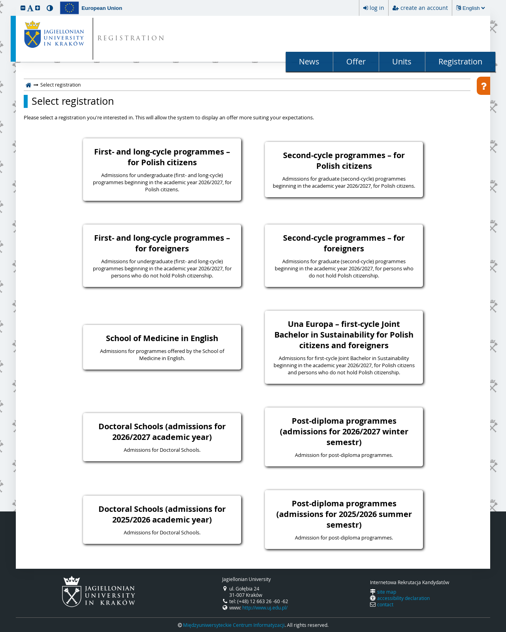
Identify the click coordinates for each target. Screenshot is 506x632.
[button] (23, 7)
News (309, 61)
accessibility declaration (403, 598)
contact (385, 604)
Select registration (73, 101)
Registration (460, 61)
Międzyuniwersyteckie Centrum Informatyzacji (234, 625)
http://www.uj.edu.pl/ (264, 607)
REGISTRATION (131, 39)
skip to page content (2, 2)
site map (386, 592)
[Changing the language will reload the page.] (473, 8)
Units (402, 61)
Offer (356, 61)
